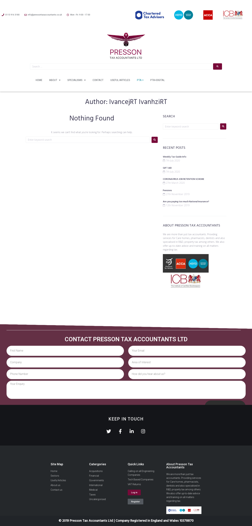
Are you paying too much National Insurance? (186, 202)
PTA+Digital (157, 80)
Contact (98, 80)
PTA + (140, 80)
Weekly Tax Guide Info (174, 157)
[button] (134, 492)
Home (39, 80)
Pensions (167, 190)
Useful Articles (120, 80)
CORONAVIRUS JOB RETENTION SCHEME (183, 179)
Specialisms (76, 80)
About (55, 80)
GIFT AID (167, 168)
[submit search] (217, 66)
